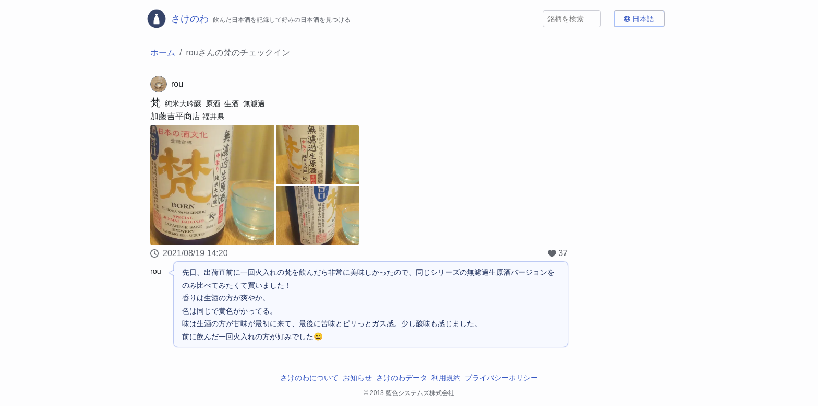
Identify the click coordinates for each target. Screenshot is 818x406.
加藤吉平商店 (175, 116)
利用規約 (446, 378)
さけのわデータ (401, 378)
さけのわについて (309, 378)
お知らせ (357, 378)
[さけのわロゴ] (248, 18)
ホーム (162, 52)
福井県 (213, 116)
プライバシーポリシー (501, 378)
